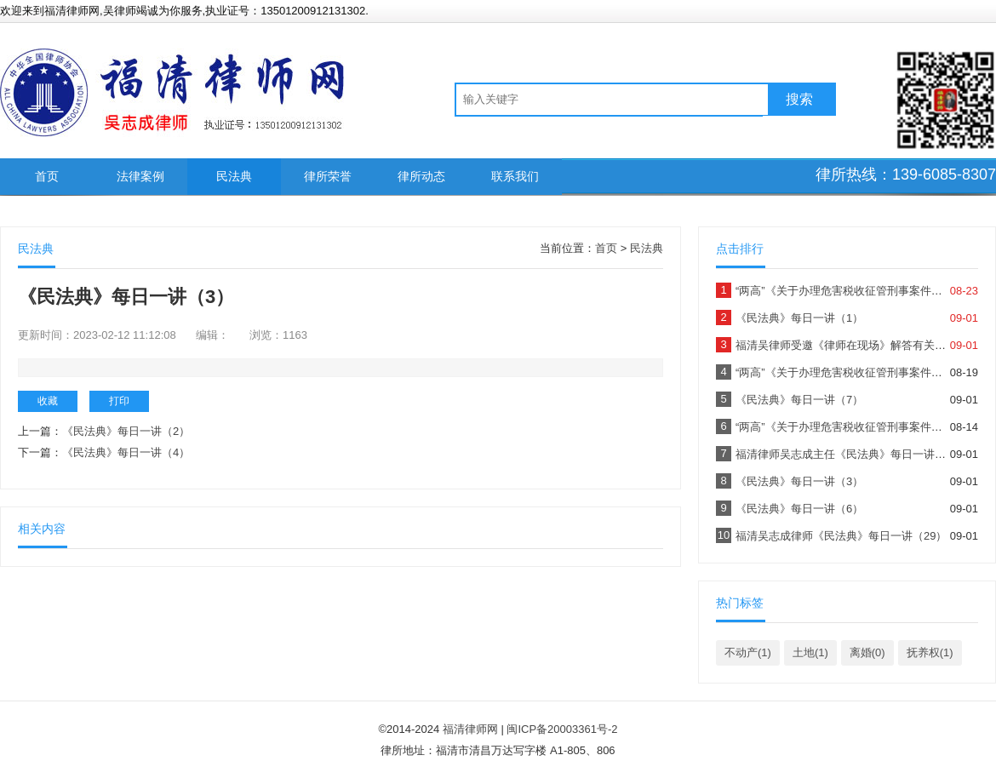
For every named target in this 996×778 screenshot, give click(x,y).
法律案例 (140, 176)
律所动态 (421, 176)
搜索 (799, 99)
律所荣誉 (328, 176)
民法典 (234, 176)
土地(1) (810, 652)
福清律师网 (470, 729)
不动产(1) (747, 652)
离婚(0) (867, 652)
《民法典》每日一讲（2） (126, 431)
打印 (119, 401)
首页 (47, 176)
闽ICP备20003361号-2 (562, 729)
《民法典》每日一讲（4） (126, 452)
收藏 (47, 401)
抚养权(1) (930, 652)
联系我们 (515, 176)
